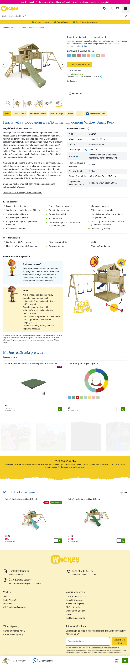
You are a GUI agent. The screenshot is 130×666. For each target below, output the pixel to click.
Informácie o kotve (38, 114)
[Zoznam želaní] (43, 660)
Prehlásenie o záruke (75, 618)
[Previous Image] (4, 65)
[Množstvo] (56, 409)
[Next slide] (61, 103)
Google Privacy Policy (97, 647)
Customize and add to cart (79, 64)
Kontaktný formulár (74, 600)
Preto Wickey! (9, 600)
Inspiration (8, 604)
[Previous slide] (121, 357)
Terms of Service (111, 647)
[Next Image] (61, 65)
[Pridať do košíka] (60, 409)
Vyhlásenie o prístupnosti (14, 607)
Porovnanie (75, 93)
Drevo (69, 614)
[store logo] (9, 8)
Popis (7, 114)
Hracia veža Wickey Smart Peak (31, 28)
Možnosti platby (73, 607)
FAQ (79, 114)
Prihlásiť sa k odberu (119, 641)
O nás (6, 596)
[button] (15, 436)
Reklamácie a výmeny (13, 634)
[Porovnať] (70, 94)
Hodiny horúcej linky (75, 604)
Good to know (20, 114)
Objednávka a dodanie (76, 611)
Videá (70, 114)
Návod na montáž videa (14, 631)
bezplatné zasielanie (75, 74)
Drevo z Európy (56, 114)
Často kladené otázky (76, 596)
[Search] (126, 16)
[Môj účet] (111, 8)
